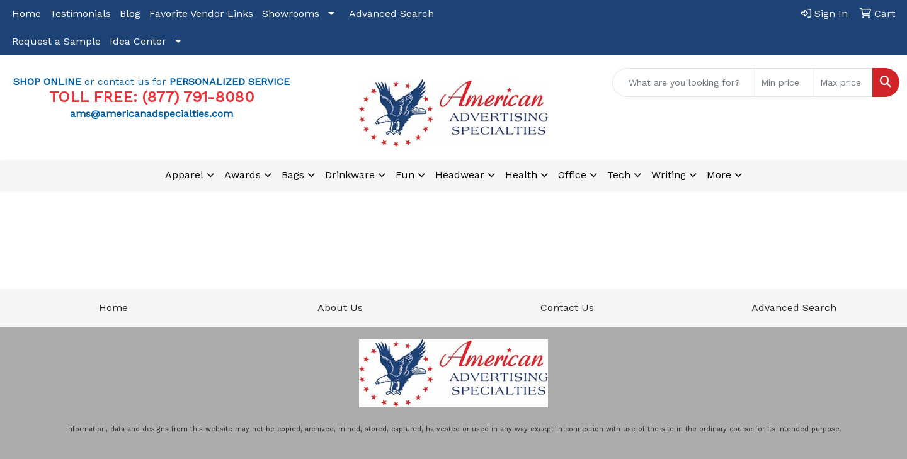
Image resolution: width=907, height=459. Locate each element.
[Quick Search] (683, 82)
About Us (340, 308)
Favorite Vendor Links (201, 14)
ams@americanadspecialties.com (151, 114)
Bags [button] (293, 175)
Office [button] (572, 175)
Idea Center (138, 41)
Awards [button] (242, 175)
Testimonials (80, 14)
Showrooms (290, 14)
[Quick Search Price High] (843, 82)
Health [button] (521, 175)
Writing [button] (668, 175)
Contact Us (567, 308)
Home (26, 14)
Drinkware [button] (350, 175)
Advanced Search (391, 14)
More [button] (719, 175)
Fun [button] (405, 175)
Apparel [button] (184, 175)
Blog (130, 14)
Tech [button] (618, 175)
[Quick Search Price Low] (784, 82)
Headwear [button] (459, 175)
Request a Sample (56, 41)
